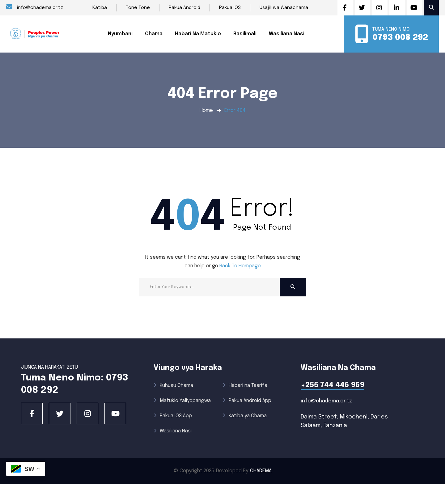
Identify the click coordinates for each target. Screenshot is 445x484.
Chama (154, 33)
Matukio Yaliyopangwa (182, 400)
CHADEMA (261, 470)
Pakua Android (184, 7)
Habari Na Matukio (198, 33)
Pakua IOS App (173, 415)
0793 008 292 (400, 37)
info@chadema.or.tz (34, 7)
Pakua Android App (246, 400)
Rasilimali (244, 33)
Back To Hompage (240, 266)
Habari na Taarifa (244, 385)
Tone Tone (138, 7)
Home (206, 110)
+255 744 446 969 (332, 385)
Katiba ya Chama (244, 415)
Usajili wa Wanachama (284, 7)
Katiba (99, 7)
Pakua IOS (230, 7)
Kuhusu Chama (173, 385)
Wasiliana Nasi (286, 33)
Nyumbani (120, 33)
